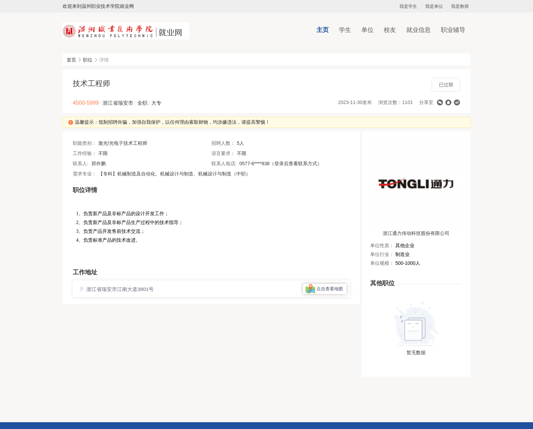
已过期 (446, 84)
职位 (87, 60)
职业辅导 (453, 30)
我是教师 (460, 6)
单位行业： (382, 254)
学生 (345, 30)
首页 (71, 60)
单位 (367, 30)
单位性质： (382, 245)
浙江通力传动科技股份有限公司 (416, 233)
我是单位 (434, 6)
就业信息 (418, 30)
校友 (390, 30)
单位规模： (382, 263)
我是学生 (408, 6)
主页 (322, 30)
